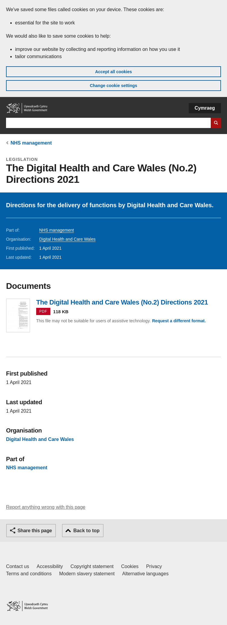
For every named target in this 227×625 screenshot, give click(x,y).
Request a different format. (179, 320)
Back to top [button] (86, 530)
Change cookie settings (113, 85)
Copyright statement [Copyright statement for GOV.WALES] (92, 566)
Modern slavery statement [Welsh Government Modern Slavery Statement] (87, 573)
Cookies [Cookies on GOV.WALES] (130, 566)
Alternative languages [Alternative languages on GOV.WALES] (145, 573)
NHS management (31, 142)
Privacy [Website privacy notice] (154, 566)
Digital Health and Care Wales (67, 239)
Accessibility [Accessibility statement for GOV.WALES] (49, 566)
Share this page (34, 530)
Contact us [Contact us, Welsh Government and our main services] (17, 566)
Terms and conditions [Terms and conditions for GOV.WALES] (29, 573)
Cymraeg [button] (205, 108)
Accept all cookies (113, 71)
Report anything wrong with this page (45, 507)
